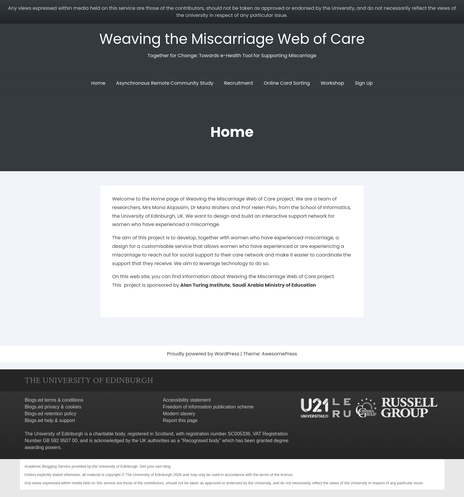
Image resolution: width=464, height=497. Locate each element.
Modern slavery (179, 413)
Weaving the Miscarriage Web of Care (232, 39)
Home (98, 83)
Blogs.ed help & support (50, 420)
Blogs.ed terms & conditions (54, 400)
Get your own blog (155, 466)
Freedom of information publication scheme (208, 406)
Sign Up (364, 83)
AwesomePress (280, 353)
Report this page (180, 420)
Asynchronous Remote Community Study (164, 83)
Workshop (332, 83)
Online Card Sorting (287, 83)
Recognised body (201, 440)
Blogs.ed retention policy (50, 413)
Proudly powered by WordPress (203, 353)
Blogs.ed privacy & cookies (53, 406)
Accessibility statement (187, 400)
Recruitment (238, 83)
